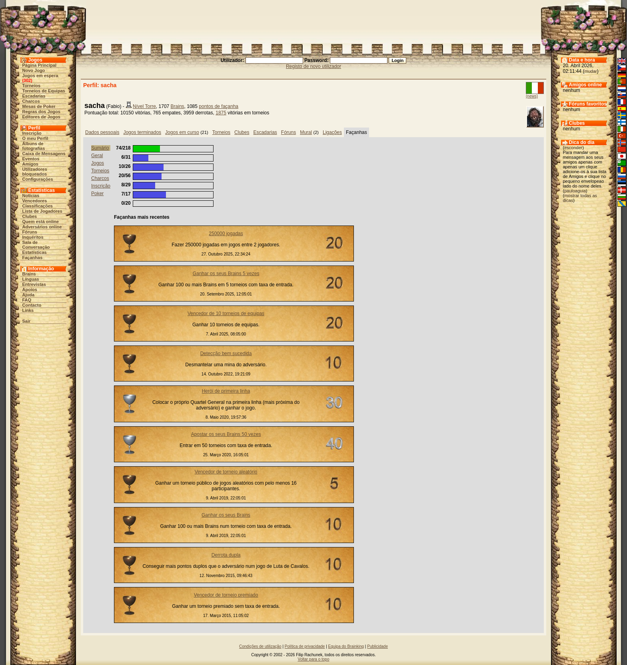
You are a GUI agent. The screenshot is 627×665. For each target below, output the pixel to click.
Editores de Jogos (41, 116)
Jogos (97, 163)
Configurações (37, 179)
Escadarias (34, 96)
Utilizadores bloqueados (34, 171)
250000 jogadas (226, 233)
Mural (306, 132)
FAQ (27, 300)
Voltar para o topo (313, 659)
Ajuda (28, 294)
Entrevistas (34, 284)
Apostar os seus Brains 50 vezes (226, 434)
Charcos (31, 101)
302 (27, 80)
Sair (26, 321)
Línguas (30, 279)
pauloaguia (575, 190)
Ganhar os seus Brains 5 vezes (226, 273)
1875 (221, 113)
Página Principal (39, 65)
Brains (29, 274)
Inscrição (32, 133)
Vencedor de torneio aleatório (226, 472)
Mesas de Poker (39, 106)
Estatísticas (34, 252)
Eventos (31, 158)
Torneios (31, 85)
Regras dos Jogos (41, 111)
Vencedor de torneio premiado (226, 595)
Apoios (29, 289)
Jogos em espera (40, 75)
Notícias (31, 195)
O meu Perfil (35, 138)
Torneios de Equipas (43, 90)
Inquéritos (33, 237)
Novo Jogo (33, 70)
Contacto (32, 305)
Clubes (29, 216)
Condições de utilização (260, 646)
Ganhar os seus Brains (226, 515)
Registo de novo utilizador (313, 66)
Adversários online (42, 226)
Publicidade (377, 646)
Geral (97, 155)
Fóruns (29, 232)
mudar (591, 71)
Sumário (100, 148)
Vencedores (34, 200)
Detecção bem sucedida (226, 353)
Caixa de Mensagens (44, 153)
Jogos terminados (142, 132)
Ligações (332, 132)
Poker (97, 193)
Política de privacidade (305, 646)
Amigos (30, 164)
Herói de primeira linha (226, 391)
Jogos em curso (182, 132)
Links (28, 310)
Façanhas (32, 257)
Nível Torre (144, 106)
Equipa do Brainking (346, 646)
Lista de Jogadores (42, 211)
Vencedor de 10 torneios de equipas (226, 313)
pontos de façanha (218, 106)
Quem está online (40, 221)
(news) (532, 96)
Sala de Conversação (36, 245)
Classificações (37, 206)
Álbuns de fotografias (33, 146)
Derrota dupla (226, 555)
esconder (573, 147)
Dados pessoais (102, 132)
